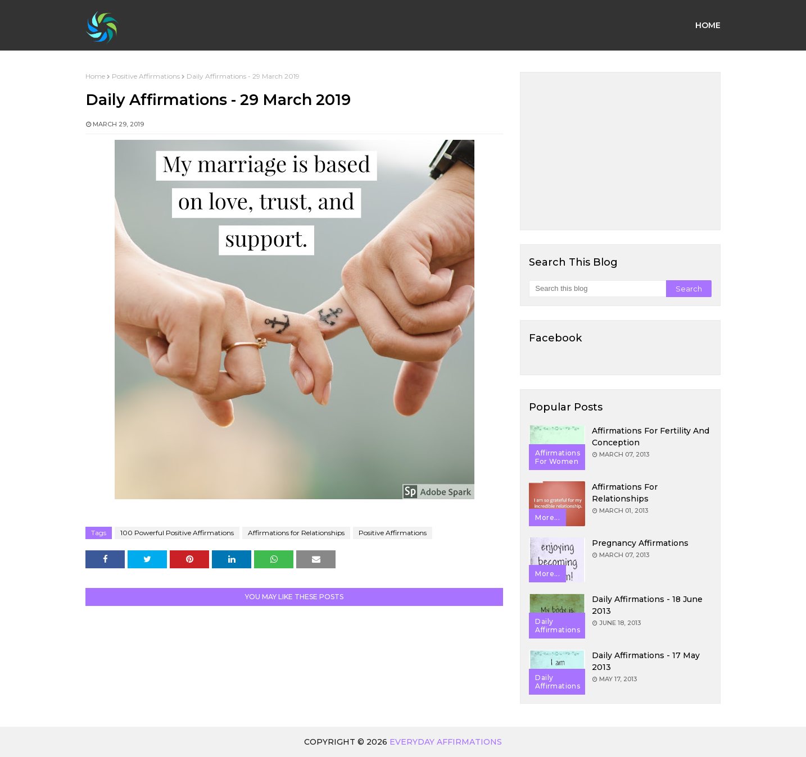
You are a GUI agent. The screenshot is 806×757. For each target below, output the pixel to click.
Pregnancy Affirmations (640, 543)
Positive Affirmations (146, 76)
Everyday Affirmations (446, 742)
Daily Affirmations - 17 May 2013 (646, 661)
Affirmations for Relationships (296, 532)
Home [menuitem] (708, 25)
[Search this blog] (597, 288)
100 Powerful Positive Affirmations (177, 532)
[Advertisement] (620, 151)
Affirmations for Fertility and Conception (650, 437)
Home (95, 76)
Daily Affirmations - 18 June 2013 (647, 605)
